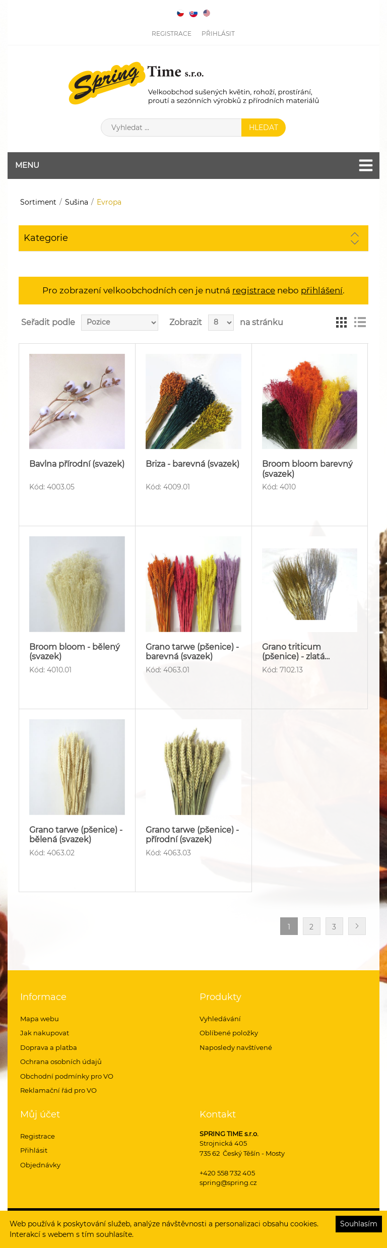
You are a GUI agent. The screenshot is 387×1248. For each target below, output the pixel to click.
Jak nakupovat (44, 1033)
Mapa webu (39, 1019)
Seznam (360, 323)
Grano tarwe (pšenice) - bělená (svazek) (75, 834)
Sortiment (38, 202)
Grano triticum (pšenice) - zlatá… (296, 651)
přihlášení (322, 290)
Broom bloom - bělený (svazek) (74, 651)
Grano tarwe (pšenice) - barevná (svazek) (192, 651)
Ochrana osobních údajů (61, 1061)
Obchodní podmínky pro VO (66, 1076)
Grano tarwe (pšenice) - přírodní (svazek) (192, 834)
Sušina (76, 202)
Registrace (171, 33)
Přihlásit (218, 33)
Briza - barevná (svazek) (192, 464)
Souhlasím (358, 1223)
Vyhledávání (220, 1019)
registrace (253, 290)
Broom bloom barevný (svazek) (307, 468)
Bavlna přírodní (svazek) (76, 464)
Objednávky (40, 1165)
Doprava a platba (48, 1047)
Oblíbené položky (229, 1033)
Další (357, 926)
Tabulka (342, 323)
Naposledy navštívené (236, 1047)
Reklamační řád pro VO (58, 1090)
